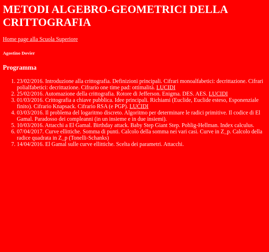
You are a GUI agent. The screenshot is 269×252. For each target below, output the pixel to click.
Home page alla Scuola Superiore (40, 39)
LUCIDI (166, 87)
